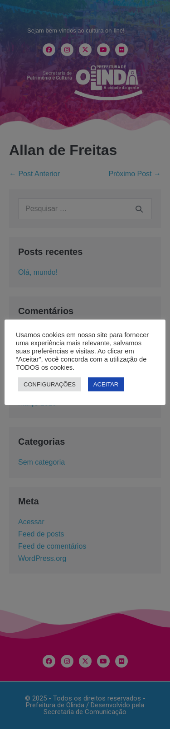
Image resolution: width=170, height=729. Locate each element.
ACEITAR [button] (105, 384)
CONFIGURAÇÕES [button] (50, 384)
